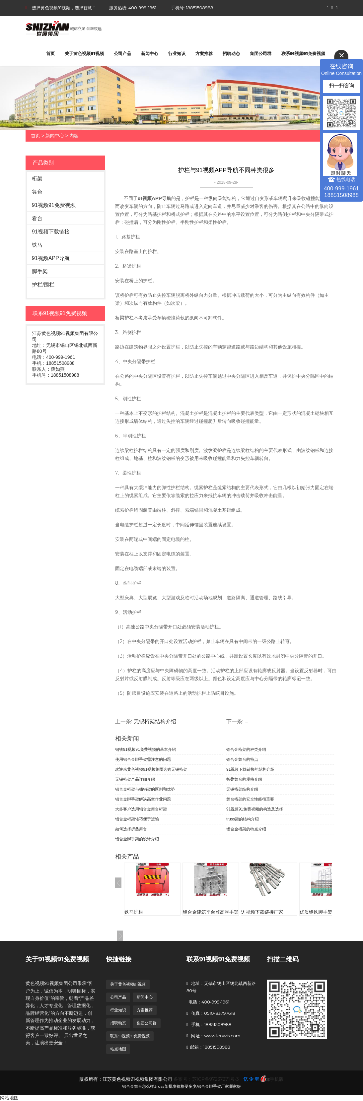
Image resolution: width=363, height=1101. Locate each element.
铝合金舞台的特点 (242, 759)
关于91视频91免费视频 (57, 959)
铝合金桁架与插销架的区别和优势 (145, 789)
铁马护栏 (133, 912)
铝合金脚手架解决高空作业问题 (143, 799)
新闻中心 (149, 53)
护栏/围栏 (43, 285)
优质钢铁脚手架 (316, 912)
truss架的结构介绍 (242, 819)
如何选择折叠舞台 (131, 829)
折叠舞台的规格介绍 (244, 779)
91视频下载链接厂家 (262, 912)
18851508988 (199, 7)
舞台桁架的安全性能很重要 (250, 799)
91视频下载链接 (51, 231)
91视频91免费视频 (54, 205)
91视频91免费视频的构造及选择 (254, 809)
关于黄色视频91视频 (84, 53)
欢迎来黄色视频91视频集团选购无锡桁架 (151, 769)
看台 (37, 218)
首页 (50, 53)
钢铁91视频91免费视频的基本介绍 (145, 749)
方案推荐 (204, 53)
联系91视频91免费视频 (303, 53)
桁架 (37, 178)
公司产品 (122, 53)
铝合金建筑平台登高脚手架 (211, 912)
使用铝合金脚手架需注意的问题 (143, 759)
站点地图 (118, 1048)
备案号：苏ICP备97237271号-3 (206, 1079)
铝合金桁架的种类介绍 (246, 749)
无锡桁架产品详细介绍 (135, 779)
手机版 (277, 1079)
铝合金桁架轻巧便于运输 (137, 819)
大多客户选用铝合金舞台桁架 (141, 809)
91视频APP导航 (51, 258)
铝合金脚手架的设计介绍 (137, 839)
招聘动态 (231, 53)
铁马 (37, 245)
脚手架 (40, 271)
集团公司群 (260, 53)
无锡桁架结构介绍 (155, 721)
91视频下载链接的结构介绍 (250, 769)
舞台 (37, 192)
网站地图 (9, 1097)
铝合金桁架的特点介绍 (246, 829)
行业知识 (176, 53)
